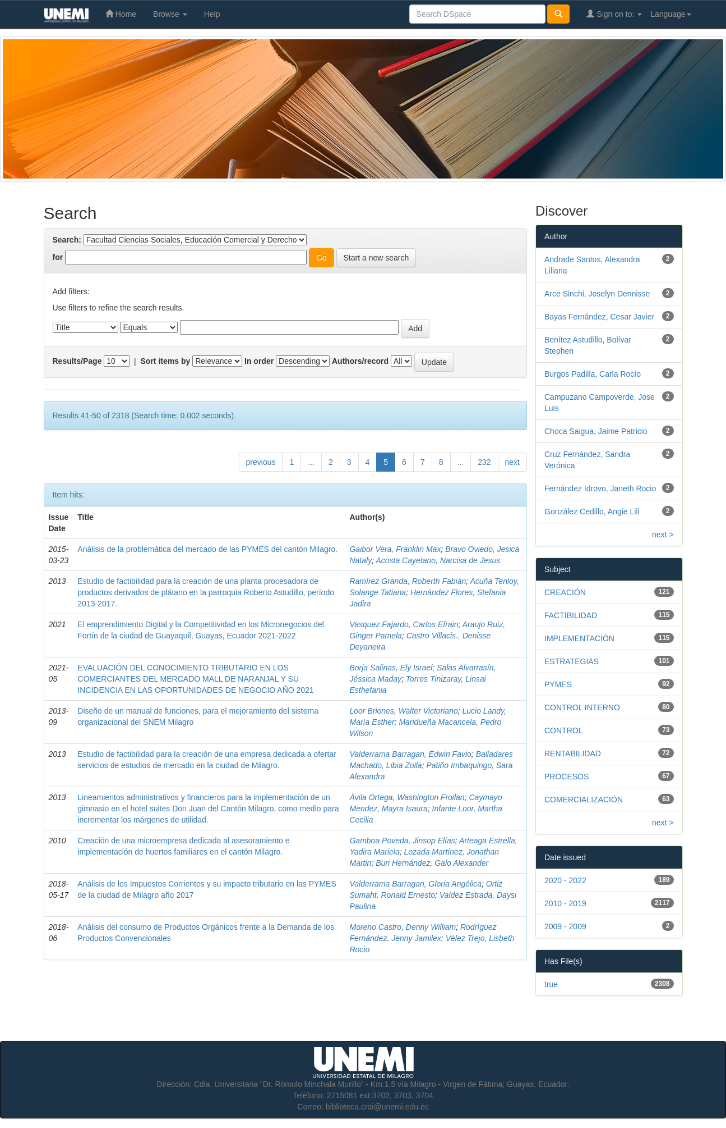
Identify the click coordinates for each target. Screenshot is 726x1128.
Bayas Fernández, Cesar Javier (599, 316)
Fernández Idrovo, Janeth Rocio (600, 488)
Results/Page (77, 361)
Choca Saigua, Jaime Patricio (596, 431)
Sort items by (166, 361)
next (512, 462)
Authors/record (360, 361)
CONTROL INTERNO (582, 707)
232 (484, 462)
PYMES (558, 684)
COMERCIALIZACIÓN (583, 799)
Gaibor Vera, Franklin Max (395, 549)
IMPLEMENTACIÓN (579, 638)
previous (261, 462)
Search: (67, 239)
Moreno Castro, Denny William (402, 927)
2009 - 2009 (565, 926)
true (551, 984)
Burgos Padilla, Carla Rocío (592, 373)
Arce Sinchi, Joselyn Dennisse (597, 293)
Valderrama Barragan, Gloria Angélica (415, 883)
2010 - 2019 (565, 903)
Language (670, 14)
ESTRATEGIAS (571, 661)
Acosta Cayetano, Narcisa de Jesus (438, 560)
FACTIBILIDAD (570, 615)
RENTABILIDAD (572, 753)
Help (212, 14)
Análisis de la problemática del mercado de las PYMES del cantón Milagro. (207, 549)
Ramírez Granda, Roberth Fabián (407, 581)
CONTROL (563, 730)
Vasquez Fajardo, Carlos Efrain (403, 624)
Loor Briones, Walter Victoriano (403, 710)
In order (259, 361)
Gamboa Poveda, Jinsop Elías (402, 840)
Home (120, 14)
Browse (170, 14)
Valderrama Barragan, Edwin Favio (410, 754)
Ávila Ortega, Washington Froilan (406, 797)
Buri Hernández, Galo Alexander (432, 862)
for (58, 257)
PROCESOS (566, 776)
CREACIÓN (565, 592)
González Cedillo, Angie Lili (592, 511)
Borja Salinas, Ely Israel (390, 667)
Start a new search (376, 257)
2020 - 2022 (565, 880)
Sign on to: (614, 14)
